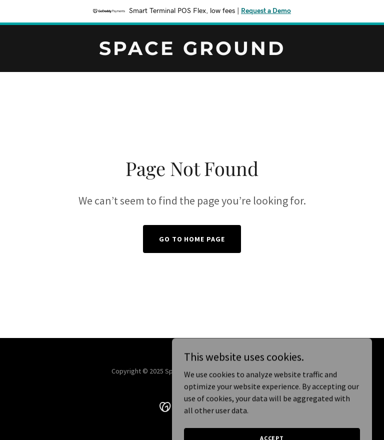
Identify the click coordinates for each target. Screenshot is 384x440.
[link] (192, 52)
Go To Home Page (192, 239)
